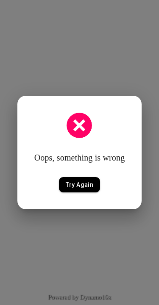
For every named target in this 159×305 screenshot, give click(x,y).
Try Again (79, 185)
